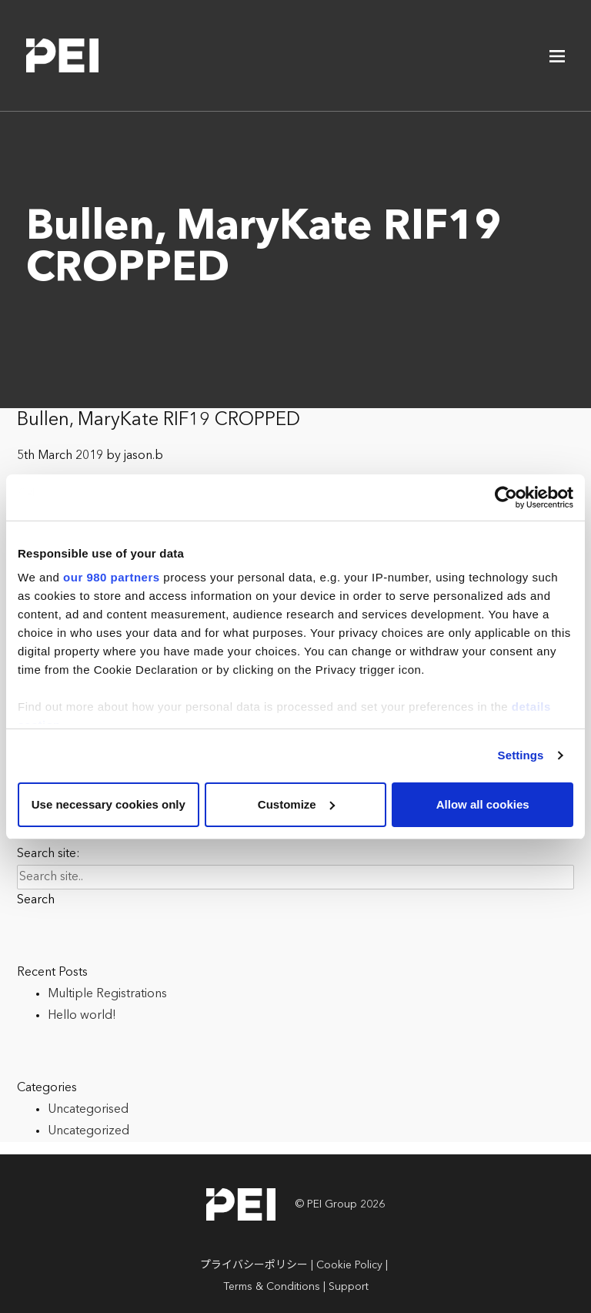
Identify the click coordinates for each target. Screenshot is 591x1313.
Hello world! (82, 1016)
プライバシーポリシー (254, 1265)
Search (36, 900)
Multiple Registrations (107, 994)
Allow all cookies (482, 804)
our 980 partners (111, 577)
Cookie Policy (349, 1265)
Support (349, 1286)
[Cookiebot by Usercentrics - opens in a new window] (506, 497)
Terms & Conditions (271, 1286)
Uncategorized (88, 1131)
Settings (521, 755)
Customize (296, 804)
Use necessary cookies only (108, 804)
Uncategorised (88, 1110)
